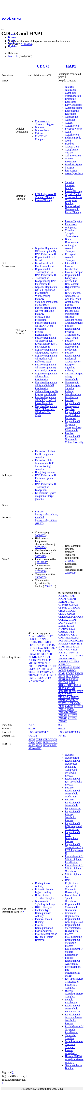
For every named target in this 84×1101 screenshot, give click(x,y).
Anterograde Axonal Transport (71, 248)
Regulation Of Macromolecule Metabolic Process (73, 1019)
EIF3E (70, 625)
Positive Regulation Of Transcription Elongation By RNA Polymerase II (46, 342)
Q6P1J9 (32, 735)
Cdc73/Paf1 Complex (41, 138)
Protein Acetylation (71, 1052)
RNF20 (32, 669)
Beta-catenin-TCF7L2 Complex (45, 896)
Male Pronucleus (74, 1041)
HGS (61, 640)
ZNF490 (73, 712)
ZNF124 (78, 706)
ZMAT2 (69, 706)
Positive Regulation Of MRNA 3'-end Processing (45, 325)
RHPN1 (62, 685)
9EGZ (53, 745)
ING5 (69, 646)
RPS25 (62, 688)
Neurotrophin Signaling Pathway (45, 902)
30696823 (40, 535)
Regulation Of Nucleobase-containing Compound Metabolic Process (72, 768)
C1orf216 (63, 604)
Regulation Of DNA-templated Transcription (73, 826)
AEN (61, 595)
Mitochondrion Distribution (73, 396)
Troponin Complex (70, 1046)
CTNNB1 (44, 639)
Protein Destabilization (43, 333)
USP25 (40, 677)
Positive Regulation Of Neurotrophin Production (72, 345)
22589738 (40, 571)
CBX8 (61, 610)
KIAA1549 (44, 657)
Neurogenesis (72, 295)
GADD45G (64, 634)
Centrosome (71, 116)
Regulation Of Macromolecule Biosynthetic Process (73, 929)
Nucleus (39, 127)
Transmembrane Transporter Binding (73, 200)
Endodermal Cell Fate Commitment (44, 264)
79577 (31, 724)
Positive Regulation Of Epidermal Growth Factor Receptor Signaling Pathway (73, 361)
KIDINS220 (34, 660)
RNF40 (41, 669)
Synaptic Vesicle (74, 128)
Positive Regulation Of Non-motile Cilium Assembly (74, 438)
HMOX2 (69, 640)
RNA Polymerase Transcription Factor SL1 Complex (74, 983)
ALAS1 (32, 636)
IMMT (62, 646)
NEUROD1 (64, 664)
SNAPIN (63, 691)
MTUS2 (32, 663)
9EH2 (38, 748)
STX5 (80, 691)
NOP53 (62, 670)
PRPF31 (73, 679)
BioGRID (13, 56)
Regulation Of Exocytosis (72, 276)
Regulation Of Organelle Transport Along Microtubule (73, 426)
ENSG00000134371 (39, 732)
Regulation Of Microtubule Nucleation (72, 907)
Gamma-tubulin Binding (73, 1067)
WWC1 (42, 680)
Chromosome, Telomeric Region (44, 123)
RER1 (72, 682)
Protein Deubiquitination (44, 926)
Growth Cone (72, 146)
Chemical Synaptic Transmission (72, 233)
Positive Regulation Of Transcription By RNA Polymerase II (45, 367)
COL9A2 (63, 619)
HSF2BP (46, 651)
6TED (46, 739)
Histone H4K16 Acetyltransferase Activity (74, 1059)
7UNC (46, 742)
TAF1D (62, 694)
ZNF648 (62, 718)
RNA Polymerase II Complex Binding (45, 196)
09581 (31, 728)
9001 (61, 724)
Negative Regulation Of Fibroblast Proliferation (46, 376)
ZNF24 (70, 709)
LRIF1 (62, 655)
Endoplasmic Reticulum (72, 112)
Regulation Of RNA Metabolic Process (73, 781)
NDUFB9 (74, 661)
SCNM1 (70, 688)
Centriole (70, 119)
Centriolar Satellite (70, 1037)
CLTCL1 (33, 639)
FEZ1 (72, 628)
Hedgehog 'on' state (45, 472)
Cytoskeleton (72, 125)
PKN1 (61, 676)
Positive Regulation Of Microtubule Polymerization (73, 804)
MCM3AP (47, 660)
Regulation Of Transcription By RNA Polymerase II (45, 272)
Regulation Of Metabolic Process (72, 942)
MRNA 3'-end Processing (42, 318)
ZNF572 (62, 715)
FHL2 (45, 645)
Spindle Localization (71, 1001)
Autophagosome (73, 107)
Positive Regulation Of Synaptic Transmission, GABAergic (72, 331)
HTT (79, 643)
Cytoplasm (70, 92)
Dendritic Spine (73, 164)
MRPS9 (62, 658)
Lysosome (70, 98)
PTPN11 (42, 666)
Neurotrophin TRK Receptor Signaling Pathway (73, 387)
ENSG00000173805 (69, 732)
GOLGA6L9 (50, 648)
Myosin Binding (73, 194)
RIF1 (70, 685)
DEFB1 (62, 625)
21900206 (26, 44)
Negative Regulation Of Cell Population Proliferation (46, 289)
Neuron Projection (70, 160)
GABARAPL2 (66, 631)
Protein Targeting (74, 221)
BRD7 (71, 601)
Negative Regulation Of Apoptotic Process (46, 351)
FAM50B (63, 628)
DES (40, 642)
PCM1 (61, 673)
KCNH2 (32, 657)
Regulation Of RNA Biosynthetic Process (72, 837)
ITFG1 (40, 654)
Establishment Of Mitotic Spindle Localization (74, 859)
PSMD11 (63, 682)
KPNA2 (73, 652)
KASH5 (49, 654)
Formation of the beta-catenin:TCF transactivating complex (44, 464)
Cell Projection (73, 155)
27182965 (42, 562)
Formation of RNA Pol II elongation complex (45, 454)
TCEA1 (49, 669)
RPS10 (77, 685)
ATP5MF (72, 598)
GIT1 (74, 634)
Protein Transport (74, 272)
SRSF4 (72, 691)
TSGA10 (43, 675)
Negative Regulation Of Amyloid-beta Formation (72, 414)
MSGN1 (71, 658)
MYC (41, 663)
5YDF (39, 739)
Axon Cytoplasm (74, 173)
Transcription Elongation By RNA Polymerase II (46, 281)
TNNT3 (62, 700)
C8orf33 (62, 607)
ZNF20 (62, 709)
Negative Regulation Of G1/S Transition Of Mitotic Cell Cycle (46, 411)
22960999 (70, 572)
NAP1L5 (63, 661)
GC (30, 648)
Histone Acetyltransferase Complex (74, 993)
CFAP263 (77, 616)
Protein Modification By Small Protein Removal (46, 936)
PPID (68, 676)
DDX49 (72, 622)
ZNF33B (63, 712)
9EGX (38, 745)
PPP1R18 (63, 679)
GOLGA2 (38, 648)
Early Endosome (74, 104)
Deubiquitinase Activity (43, 885)
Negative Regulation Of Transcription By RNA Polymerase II (46, 251)
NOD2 (76, 667)
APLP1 (62, 598)
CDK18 (71, 613)
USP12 (52, 675)
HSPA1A (63, 643)
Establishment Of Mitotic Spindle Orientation (74, 868)
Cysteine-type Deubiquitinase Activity (43, 913)
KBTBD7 (63, 652)
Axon (68, 140)
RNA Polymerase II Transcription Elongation (45, 487)
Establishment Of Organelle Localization (74, 1029)
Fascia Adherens (43, 930)
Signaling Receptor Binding (70, 185)
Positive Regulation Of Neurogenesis (72, 403)
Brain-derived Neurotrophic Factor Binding (73, 209)
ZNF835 (62, 721)
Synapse (69, 167)
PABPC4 (71, 670)
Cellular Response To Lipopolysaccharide (46, 393)
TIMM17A (64, 697)
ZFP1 (61, 706)
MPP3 (79, 655)
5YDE (31, 739)
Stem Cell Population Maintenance (46, 303)
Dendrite (69, 143)
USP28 (48, 677)
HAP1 (71, 66)
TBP (69, 694)
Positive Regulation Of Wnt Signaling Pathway (45, 310)
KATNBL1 (71, 649)
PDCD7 (70, 673)
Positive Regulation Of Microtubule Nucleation (72, 792)
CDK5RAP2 (65, 616)
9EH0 (31, 748)
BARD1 (62, 601)
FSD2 (52, 645)
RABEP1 (53, 666)
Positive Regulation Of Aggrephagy (72, 960)
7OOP (53, 739)
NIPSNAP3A (65, 667)
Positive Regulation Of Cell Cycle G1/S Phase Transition (45, 400)
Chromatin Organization (72, 914)
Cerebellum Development (72, 282)
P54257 (62, 735)
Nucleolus (70, 89)
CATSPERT (74, 607)
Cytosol (39, 133)
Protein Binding (43, 200)
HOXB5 (78, 640)
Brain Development (72, 241)
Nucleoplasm (42, 130)
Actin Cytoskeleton (72, 133)
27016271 (70, 560)
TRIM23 (33, 675)
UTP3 (72, 703)
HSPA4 (32, 654)
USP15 (32, 677)
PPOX (75, 676)
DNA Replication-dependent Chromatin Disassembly (72, 886)
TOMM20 (48, 672)
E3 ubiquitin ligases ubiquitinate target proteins (45, 496)
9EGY (46, 745)
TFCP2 (39, 672)
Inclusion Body (73, 137)
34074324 (40, 547)
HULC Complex (44, 907)
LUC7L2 (71, 655)
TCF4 (31, 672)
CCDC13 (71, 610)
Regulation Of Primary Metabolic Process (72, 816)
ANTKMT (70, 595)
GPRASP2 (64, 637)
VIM (78, 703)
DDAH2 (32, 642)
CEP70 (50, 636)
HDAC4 (74, 637)
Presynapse (71, 170)
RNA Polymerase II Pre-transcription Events (45, 478)
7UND (53, 742)
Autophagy (71, 227)
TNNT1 (75, 697)
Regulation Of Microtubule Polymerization (73, 1008)
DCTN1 (62, 622)
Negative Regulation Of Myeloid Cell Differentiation (46, 358)
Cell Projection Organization (73, 300)
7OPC (31, 742)
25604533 (40, 577)
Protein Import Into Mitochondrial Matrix (73, 971)
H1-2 (31, 651)
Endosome (70, 101)
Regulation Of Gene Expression (74, 920)
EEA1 (31, 645)
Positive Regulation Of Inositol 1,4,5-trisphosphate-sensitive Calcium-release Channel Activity (74, 313)
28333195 (40, 556)
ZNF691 (72, 718)
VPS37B (33, 680)
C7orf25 (73, 604)
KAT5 (76, 646)
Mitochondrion (73, 95)
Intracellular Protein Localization (71, 266)
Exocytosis (71, 224)
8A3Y (31, 745)
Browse (12, 37)
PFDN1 (79, 673)
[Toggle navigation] (2, 29)
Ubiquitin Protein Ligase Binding (44, 890)
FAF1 (39, 645)
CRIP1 (72, 619)
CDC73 (43, 66)
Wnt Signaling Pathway (42, 297)
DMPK (47, 642)
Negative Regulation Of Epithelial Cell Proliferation (46, 385)
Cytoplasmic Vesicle (71, 151)
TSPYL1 (63, 703)
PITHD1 (33, 666)
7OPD (39, 742)
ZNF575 (72, 715)
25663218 (50, 586)
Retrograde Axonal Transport (71, 257)
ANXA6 (41, 636)
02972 (61, 728)
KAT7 (61, 649)
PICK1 (48, 663)
